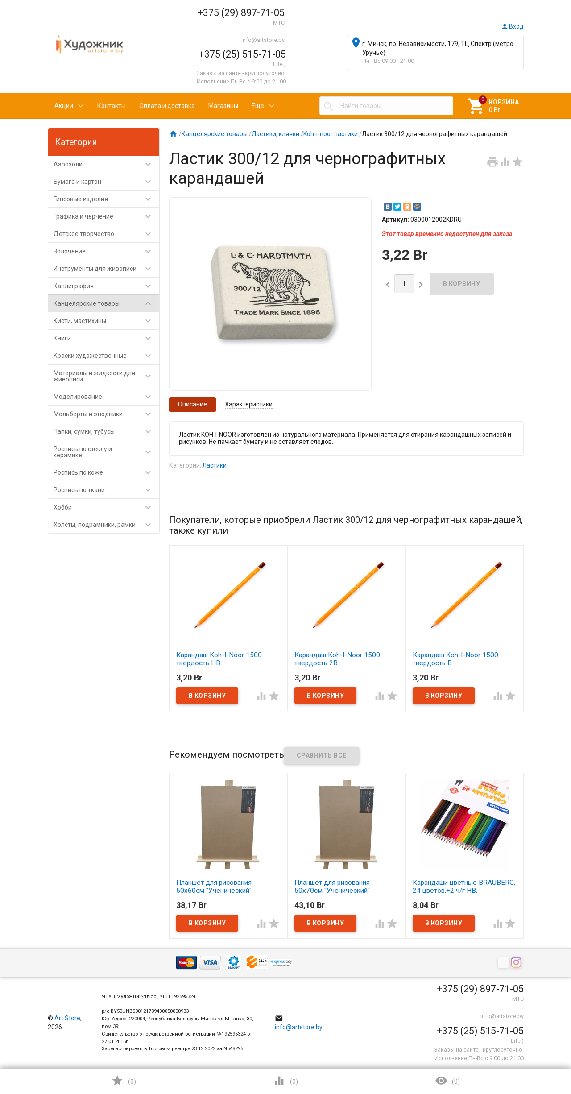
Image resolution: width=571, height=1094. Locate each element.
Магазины (223, 105)
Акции (63, 105)
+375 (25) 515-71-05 (242, 54)
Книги (106, 338)
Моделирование (106, 396)
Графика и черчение (106, 216)
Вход (512, 26)
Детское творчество (106, 233)
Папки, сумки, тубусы (106, 431)
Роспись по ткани (106, 489)
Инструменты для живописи (106, 268)
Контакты (111, 105)
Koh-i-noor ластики (330, 133)
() (123, 1080)
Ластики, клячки (275, 133)
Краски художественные (106, 355)
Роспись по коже (106, 472)
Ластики (214, 465)
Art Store (67, 1018)
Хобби (106, 507)
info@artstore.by (263, 40)
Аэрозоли (106, 164)
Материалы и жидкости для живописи (106, 376)
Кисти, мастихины (106, 320)
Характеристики (249, 404)
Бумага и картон (106, 181)
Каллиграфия (106, 286)
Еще (258, 105)
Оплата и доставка (167, 105)
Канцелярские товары (106, 303)
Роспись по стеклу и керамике (106, 452)
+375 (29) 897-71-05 (241, 12)
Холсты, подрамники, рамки (106, 524)
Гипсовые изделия (106, 199)
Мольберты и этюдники (106, 414)
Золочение (106, 251)
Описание (192, 404)
